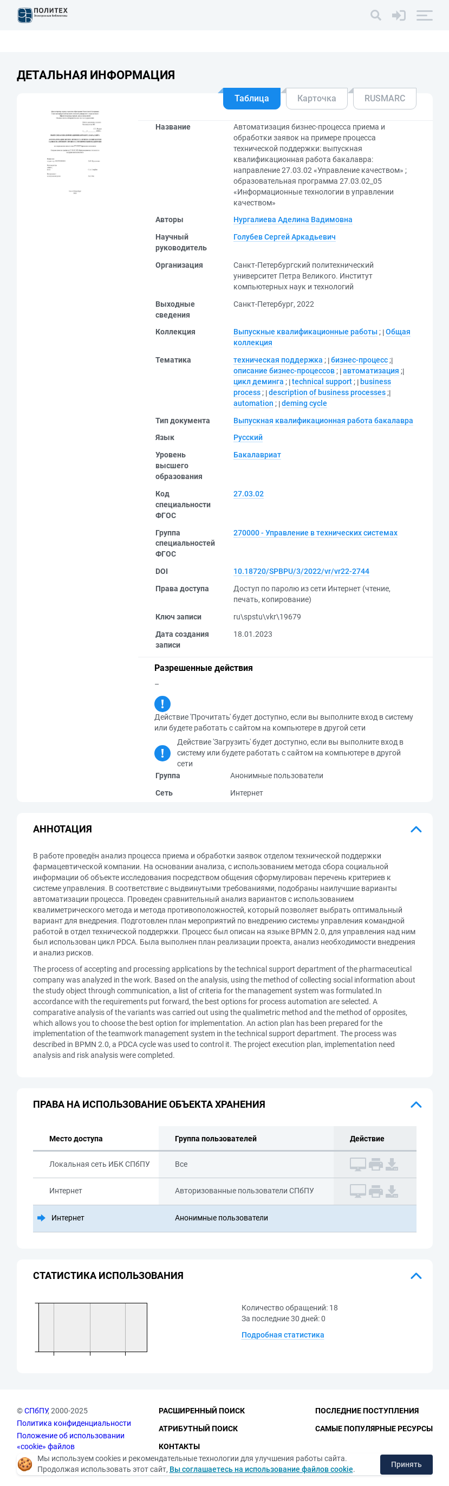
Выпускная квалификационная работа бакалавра (323, 420)
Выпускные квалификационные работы (305, 331)
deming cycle (304, 403)
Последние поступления (367, 1410)
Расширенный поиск (202, 1410)
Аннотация (62, 829)
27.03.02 (248, 493)
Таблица (252, 98)
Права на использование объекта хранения (149, 1104)
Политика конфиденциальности (74, 1423)
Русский (248, 437)
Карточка (316, 98)
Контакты (179, 1446)
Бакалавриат (257, 454)
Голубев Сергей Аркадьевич (284, 236)
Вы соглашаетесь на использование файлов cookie (261, 1469)
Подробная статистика (283, 1334)
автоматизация (371, 370)
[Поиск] (375, 15)
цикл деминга (258, 381)
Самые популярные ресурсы (374, 1428)
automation (253, 403)
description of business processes (327, 392)
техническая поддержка (278, 360)
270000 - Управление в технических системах (315, 532)
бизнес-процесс (359, 360)
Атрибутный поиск (198, 1428)
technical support (322, 381)
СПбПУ (36, 1410)
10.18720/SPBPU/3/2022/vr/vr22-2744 (301, 571)
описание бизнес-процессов (284, 370)
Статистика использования (108, 1275)
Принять (406, 1464)
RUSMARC (385, 98)
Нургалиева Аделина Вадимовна (293, 219)
